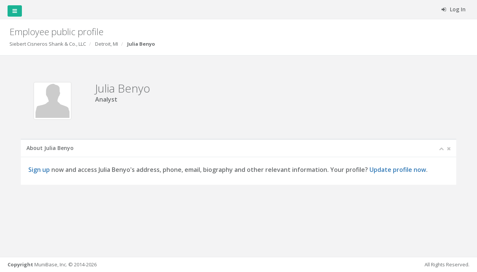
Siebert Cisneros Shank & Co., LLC (47, 43)
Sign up (39, 169)
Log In (454, 9)
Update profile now (397, 169)
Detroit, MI (106, 43)
